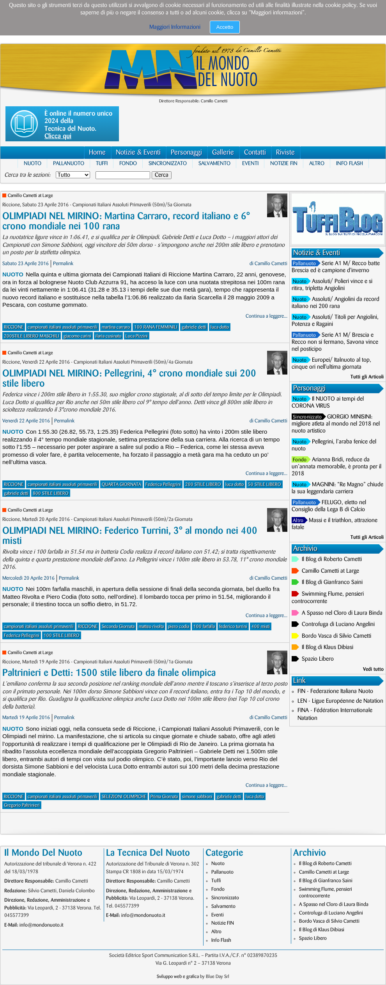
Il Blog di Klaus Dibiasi (327, 647)
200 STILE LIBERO (203, 484)
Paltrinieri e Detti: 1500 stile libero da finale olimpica (109, 672)
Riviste (285, 152)
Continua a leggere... (266, 316)
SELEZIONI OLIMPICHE (124, 797)
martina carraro (116, 327)
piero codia (178, 626)
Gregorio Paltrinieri (22, 805)
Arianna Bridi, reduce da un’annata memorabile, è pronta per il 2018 (336, 467)
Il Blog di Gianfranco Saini (332, 582)
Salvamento (214, 163)
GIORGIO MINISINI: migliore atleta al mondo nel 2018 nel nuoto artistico (336, 424)
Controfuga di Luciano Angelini (338, 624)
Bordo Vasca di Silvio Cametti (336, 636)
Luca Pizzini (137, 336)
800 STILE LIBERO (51, 493)
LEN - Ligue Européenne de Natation (340, 701)
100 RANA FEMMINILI (155, 327)
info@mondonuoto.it (41, 925)
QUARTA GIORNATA (121, 484)
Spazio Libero (318, 659)
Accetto (224, 27)
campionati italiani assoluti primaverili (62, 327)
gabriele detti (194, 327)
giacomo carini (77, 336)
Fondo (128, 163)
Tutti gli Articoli (367, 377)
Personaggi (186, 152)
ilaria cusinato (108, 336)
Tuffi (102, 163)
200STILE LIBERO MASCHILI (31, 336)
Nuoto (32, 163)
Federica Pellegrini (163, 484)
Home (97, 152)
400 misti (260, 626)
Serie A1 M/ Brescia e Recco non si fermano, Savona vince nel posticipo (335, 342)
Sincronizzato (168, 163)
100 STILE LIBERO (62, 635)
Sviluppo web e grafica (178, 976)
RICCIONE (13, 327)
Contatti (255, 152)
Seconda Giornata (118, 626)
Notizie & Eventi (138, 152)
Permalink (63, 263)
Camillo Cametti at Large (30, 195)
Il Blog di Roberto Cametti (332, 559)
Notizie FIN (283, 163)
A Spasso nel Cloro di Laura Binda (342, 613)
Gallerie (223, 152)
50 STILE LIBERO (264, 484)
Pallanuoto (68, 163)
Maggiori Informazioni (174, 27)
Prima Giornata (164, 797)
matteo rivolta (151, 626)
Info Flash (349, 163)
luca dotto (220, 327)
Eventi (250, 163)
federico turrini (233, 626)
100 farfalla (204, 626)
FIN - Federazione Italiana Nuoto (335, 691)
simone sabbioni (197, 797)
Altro (316, 163)
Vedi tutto (373, 669)
